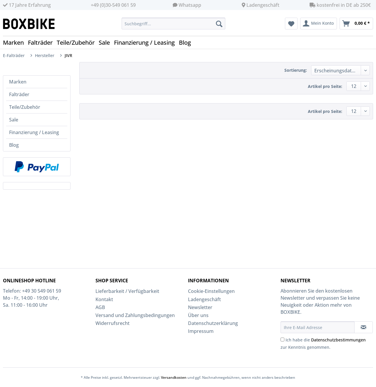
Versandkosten (174, 377)
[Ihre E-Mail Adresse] (318, 327)
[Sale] (106, 42)
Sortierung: (295, 70)
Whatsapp (190, 5)
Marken (17, 82)
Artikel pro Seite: (325, 86)
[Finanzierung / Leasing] (146, 42)
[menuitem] (173, 26)
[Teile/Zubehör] (78, 42)
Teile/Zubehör (24, 107)
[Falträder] (42, 42)
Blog (14, 145)
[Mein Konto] (318, 23)
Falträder (19, 94)
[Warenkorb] (356, 23)
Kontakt (104, 299)
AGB (100, 307)
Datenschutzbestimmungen (338, 340)
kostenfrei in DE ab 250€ (340, 5)
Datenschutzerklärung (213, 323)
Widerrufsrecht (112, 323)
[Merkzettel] (291, 23)
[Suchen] (219, 23)
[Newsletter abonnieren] (363, 327)
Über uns (198, 315)
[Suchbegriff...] (173, 23)
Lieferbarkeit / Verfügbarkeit (127, 291)
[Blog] (187, 42)
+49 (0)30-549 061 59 (113, 5)
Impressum (201, 331)
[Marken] (15, 42)
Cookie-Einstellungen (211, 291)
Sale (13, 119)
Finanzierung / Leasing (34, 132)
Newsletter (200, 307)
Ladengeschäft (262, 5)
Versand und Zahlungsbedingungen (135, 315)
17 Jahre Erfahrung (27, 5)
